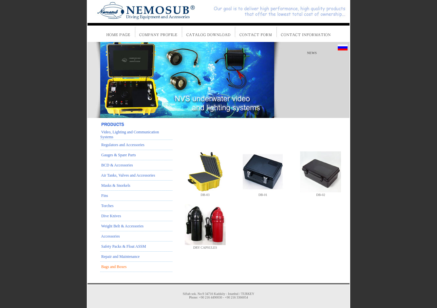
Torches (107, 205)
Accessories (110, 236)
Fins (104, 195)
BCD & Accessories (116, 165)
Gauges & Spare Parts (118, 155)
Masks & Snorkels (115, 185)
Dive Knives (110, 216)
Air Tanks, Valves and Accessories (127, 175)
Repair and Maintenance (120, 256)
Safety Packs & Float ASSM (123, 246)
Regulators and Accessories (122, 145)
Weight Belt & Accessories (121, 226)
